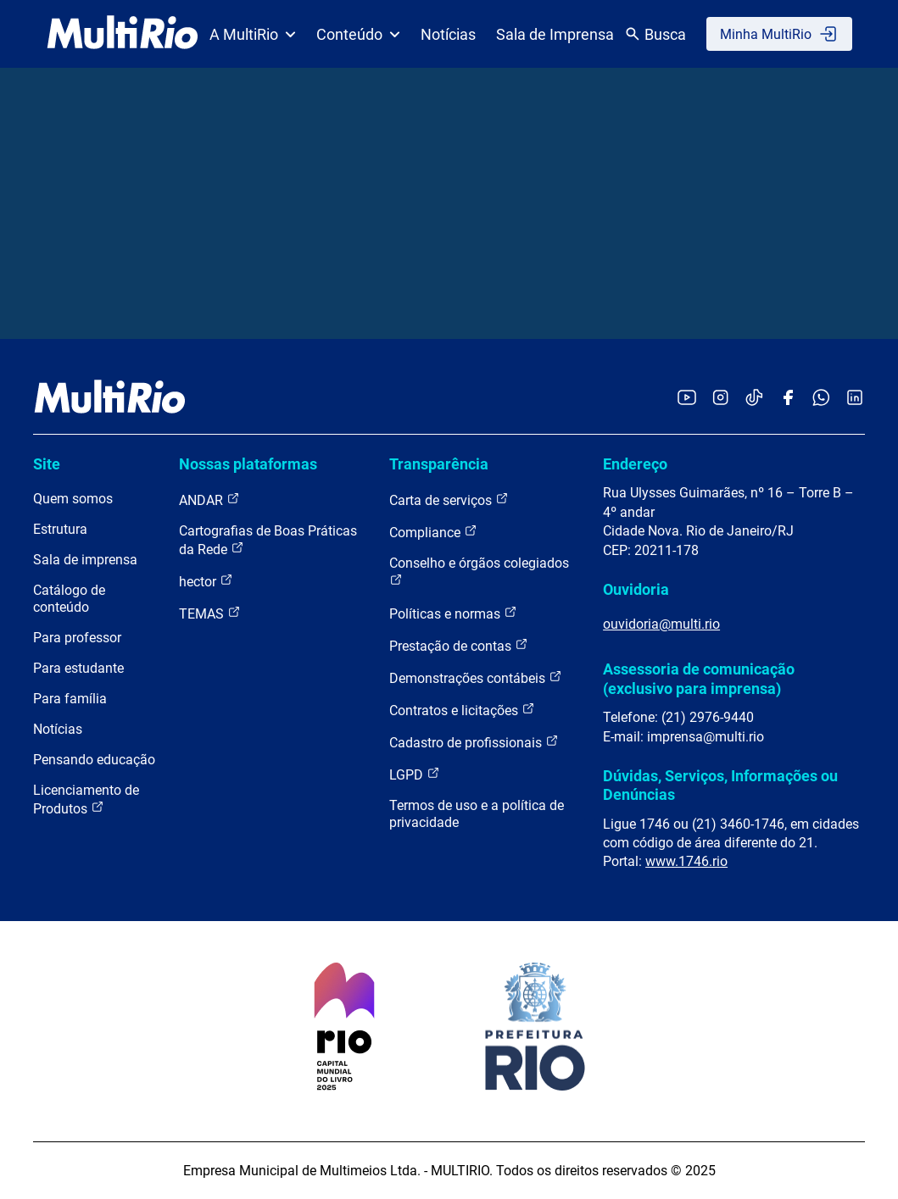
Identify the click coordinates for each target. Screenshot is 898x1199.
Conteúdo (358, 34)
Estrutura (60, 529)
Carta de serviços (449, 499)
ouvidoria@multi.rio (661, 624)
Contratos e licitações (462, 710)
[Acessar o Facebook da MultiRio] (788, 398)
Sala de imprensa (85, 560)
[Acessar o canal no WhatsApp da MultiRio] (821, 398)
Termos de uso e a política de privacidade (476, 813)
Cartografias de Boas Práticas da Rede (268, 540)
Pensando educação (94, 760)
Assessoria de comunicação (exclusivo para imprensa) (699, 678)
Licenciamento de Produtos (86, 799)
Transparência (438, 464)
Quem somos (73, 499)
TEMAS (210, 613)
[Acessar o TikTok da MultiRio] (754, 398)
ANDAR (209, 499)
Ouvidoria (636, 589)
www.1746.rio (686, 861)
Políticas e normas (453, 613)
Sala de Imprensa (555, 34)
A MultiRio (252, 34)
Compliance (433, 532)
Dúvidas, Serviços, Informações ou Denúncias (720, 785)
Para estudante (78, 668)
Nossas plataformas (248, 464)
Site (46, 464)
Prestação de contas (458, 645)
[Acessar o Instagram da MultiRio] (720, 398)
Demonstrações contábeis (475, 677)
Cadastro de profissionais (474, 742)
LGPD (414, 774)
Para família (70, 699)
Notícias (448, 34)
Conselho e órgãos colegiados (479, 570)
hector (206, 581)
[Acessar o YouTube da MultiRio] (687, 398)
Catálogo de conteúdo (69, 598)
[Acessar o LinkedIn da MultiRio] (855, 398)
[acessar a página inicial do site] (122, 34)
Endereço (635, 464)
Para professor (77, 638)
